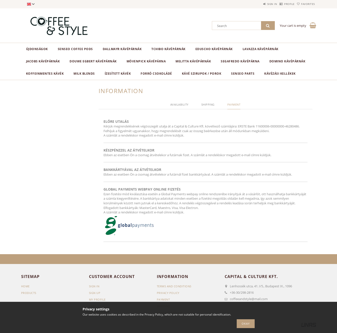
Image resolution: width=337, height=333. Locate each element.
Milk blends (84, 73)
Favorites (305, 4)
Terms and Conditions (174, 286)
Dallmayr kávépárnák (122, 49)
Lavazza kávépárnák (260, 49)
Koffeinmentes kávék (45, 73)
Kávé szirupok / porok (201, 73)
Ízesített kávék (118, 73)
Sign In (94, 286)
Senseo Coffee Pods (75, 49)
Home (25, 286)
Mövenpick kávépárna (146, 61)
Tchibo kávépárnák (168, 49)
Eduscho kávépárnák (214, 49)
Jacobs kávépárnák (43, 61)
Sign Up (95, 293)
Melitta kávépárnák (193, 61)
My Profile (97, 299)
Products (28, 293)
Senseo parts (242, 73)
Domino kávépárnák (287, 61)
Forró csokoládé (156, 73)
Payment (163, 299)
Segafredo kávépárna (240, 61)
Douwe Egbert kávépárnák (93, 61)
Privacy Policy (168, 293)
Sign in (259, 4)
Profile (282, 4)
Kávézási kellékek (280, 73)
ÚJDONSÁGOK (37, 49)
